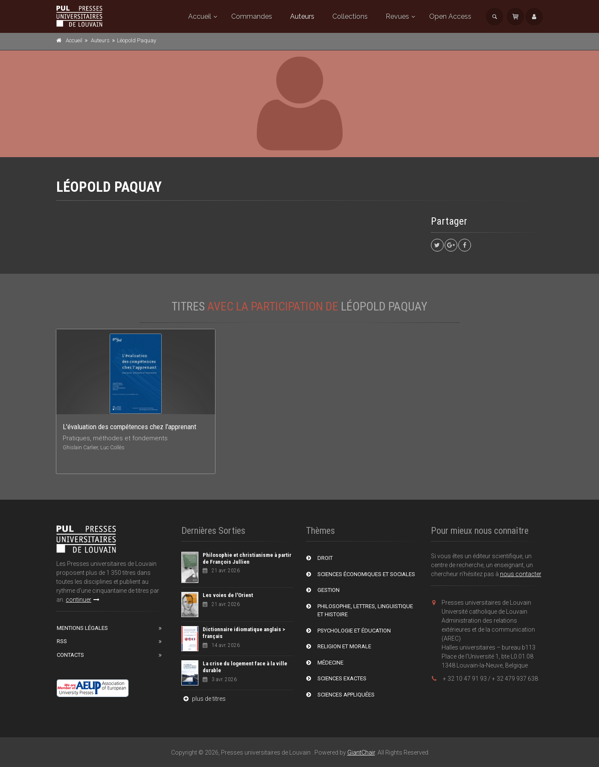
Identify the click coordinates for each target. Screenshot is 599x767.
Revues (397, 16)
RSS (62, 641)
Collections (350, 16)
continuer (82, 599)
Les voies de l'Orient (228, 595)
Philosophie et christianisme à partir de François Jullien (247, 558)
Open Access (450, 16)
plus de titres (203, 698)
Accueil (199, 16)
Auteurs (302, 16)
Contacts (70, 655)
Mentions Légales (82, 628)
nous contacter (520, 574)
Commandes (251, 16)
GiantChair (361, 752)
